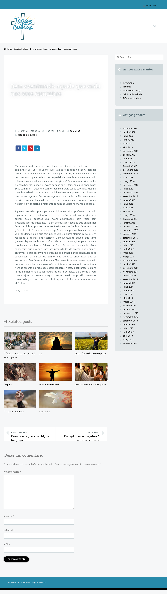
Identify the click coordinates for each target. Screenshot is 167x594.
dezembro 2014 (130, 267)
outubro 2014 (129, 275)
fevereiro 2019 (130, 166)
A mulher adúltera (14, 411)
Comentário (13, 476)
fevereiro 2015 (130, 260)
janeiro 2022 (129, 132)
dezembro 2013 (130, 313)
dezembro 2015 (130, 226)
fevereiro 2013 (130, 343)
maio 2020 (128, 143)
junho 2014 (128, 290)
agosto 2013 (129, 324)
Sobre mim (151, 6)
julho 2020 (128, 135)
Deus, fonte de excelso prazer (91, 353)
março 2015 (129, 256)
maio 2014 (128, 294)
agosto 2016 (129, 200)
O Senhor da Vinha (132, 98)
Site (8, 548)
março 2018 (129, 181)
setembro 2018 (130, 173)
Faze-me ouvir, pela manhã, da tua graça (31, 436)
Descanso (44, 411)
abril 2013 (128, 335)
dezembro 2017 (130, 185)
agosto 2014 (129, 283)
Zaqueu (8, 384)
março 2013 (129, 339)
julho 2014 (128, 286)
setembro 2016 (130, 196)
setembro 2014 (130, 279)
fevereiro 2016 (130, 219)
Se (40, 353)
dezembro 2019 (130, 151)
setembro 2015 (130, 237)
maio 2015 (128, 252)
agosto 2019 (129, 154)
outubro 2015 (129, 234)
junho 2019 (128, 158)
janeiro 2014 (129, 309)
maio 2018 (128, 177)
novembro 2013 (130, 316)
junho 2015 (128, 249)
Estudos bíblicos (27, 135)
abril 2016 (128, 211)
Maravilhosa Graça (132, 90)
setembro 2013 (130, 320)
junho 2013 (128, 332)
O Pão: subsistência (132, 94)
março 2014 (129, 301)
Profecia (127, 86)
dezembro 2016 (130, 192)
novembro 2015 (130, 230)
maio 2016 (128, 207)
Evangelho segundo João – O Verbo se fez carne (79, 436)
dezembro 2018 (130, 169)
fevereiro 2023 (130, 128)
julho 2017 (128, 188)
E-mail (10, 534)
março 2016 (129, 215)
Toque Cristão (13, 587)
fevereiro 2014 (130, 305)
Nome (10, 520)
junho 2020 (128, 139)
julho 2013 (128, 328)
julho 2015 (128, 245)
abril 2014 (128, 298)
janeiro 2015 (129, 264)
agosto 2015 (129, 241)
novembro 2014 (130, 271)
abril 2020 (128, 147)
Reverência (128, 82)
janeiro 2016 (129, 222)
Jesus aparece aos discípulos (90, 384)
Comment (75, 131)
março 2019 (129, 162)
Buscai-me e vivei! (49, 384)
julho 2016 (128, 203)
